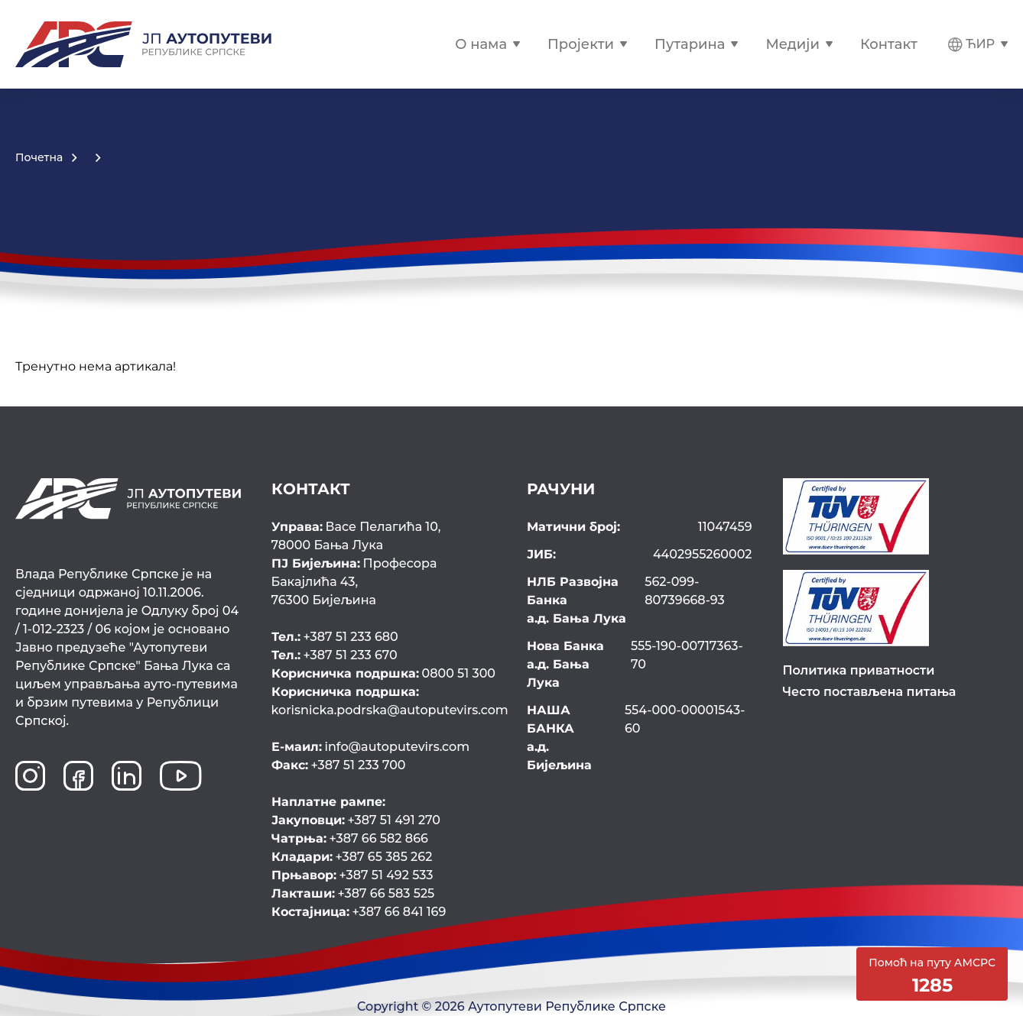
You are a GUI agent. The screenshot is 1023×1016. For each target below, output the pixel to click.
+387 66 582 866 (349, 838)
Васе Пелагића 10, (384, 537)
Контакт (888, 44)
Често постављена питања (869, 691)
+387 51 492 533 (352, 875)
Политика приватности (859, 670)
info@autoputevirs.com (370, 746)
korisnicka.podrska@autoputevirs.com (384, 700)
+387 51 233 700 (338, 765)
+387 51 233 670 (334, 655)
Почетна (39, 157)
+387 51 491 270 (356, 820)
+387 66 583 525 (353, 893)
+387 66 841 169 (359, 911)
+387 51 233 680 (334, 636)
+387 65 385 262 (352, 856)
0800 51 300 (383, 673)
